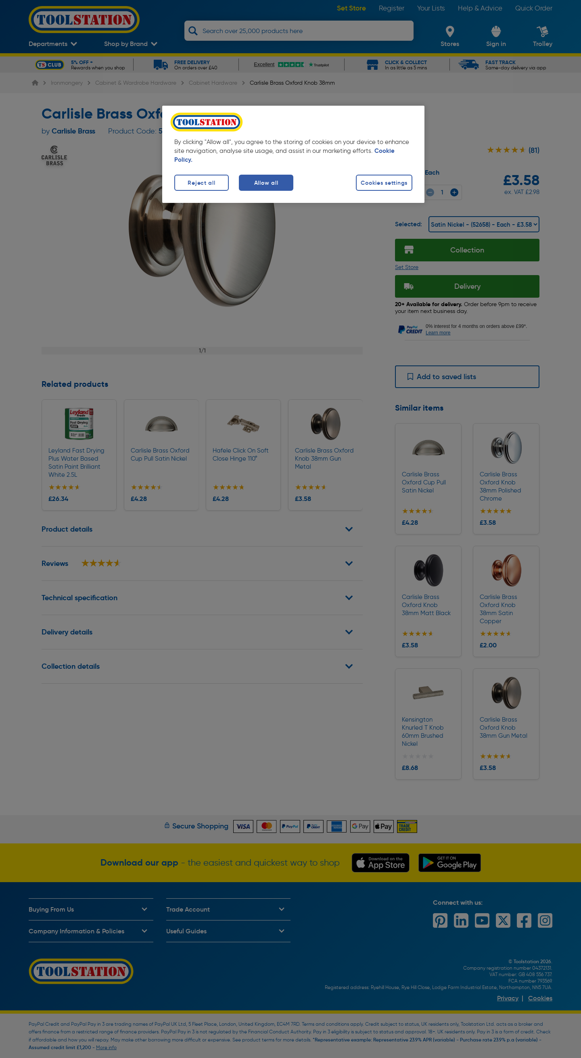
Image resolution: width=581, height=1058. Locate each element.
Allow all (266, 182)
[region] (293, 154)
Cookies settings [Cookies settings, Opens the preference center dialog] (384, 182)
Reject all (201, 182)
